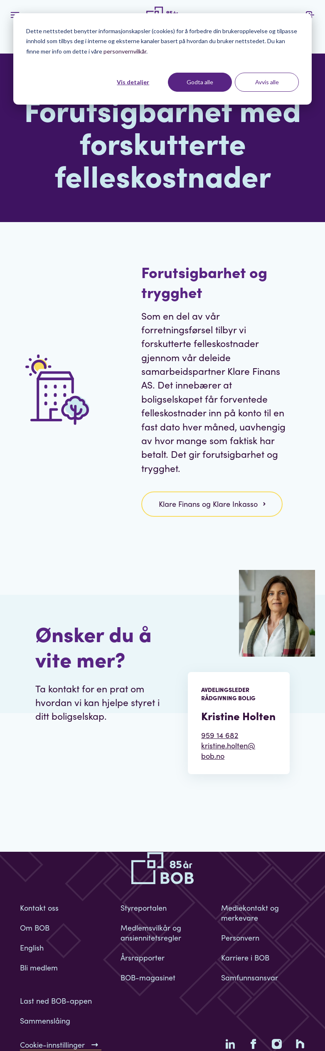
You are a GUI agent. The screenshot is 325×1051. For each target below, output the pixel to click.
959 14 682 (219, 735)
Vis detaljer (133, 82)
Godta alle (200, 82)
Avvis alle (267, 82)
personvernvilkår (124, 51)
